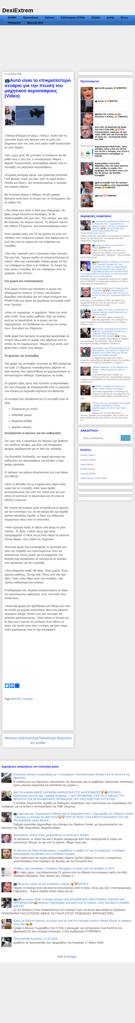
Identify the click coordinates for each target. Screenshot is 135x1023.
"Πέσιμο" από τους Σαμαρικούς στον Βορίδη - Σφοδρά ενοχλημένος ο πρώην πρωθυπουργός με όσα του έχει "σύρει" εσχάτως (111, 406)
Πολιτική (49, 17)
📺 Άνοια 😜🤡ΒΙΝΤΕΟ (106, 101)
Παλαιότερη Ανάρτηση (55, 738)
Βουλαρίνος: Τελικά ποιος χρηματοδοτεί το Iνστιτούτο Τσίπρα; (51, 835)
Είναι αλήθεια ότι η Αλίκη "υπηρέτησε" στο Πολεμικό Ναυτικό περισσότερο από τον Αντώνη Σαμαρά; (110, 312)
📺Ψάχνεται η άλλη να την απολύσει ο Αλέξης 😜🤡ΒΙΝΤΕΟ (111, 115)
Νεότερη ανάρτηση (18, 738)
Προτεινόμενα (30, 17)
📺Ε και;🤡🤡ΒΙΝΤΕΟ (105, 195)
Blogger (72, 956)
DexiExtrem (17, 10)
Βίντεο (124, 17)
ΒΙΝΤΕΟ (16, 698)
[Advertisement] (67, 46)
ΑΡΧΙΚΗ (12, 17)
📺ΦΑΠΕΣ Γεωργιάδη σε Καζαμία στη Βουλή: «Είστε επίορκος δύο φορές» (108, 387)
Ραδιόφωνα (14, 23)
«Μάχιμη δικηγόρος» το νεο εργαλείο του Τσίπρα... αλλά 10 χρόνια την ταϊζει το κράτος (110, 369)
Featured (84, 473)
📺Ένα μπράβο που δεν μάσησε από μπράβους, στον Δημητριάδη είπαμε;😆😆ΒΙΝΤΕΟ (112, 185)
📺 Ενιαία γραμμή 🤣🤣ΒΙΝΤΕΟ (111, 88)
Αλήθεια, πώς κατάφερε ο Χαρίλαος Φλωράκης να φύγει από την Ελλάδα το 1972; (64, 868)
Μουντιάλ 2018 (35, 23)
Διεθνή (110, 17)
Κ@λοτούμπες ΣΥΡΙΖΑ (73, 17)
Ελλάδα (96, 17)
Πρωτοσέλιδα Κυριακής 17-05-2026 (35, 938)
